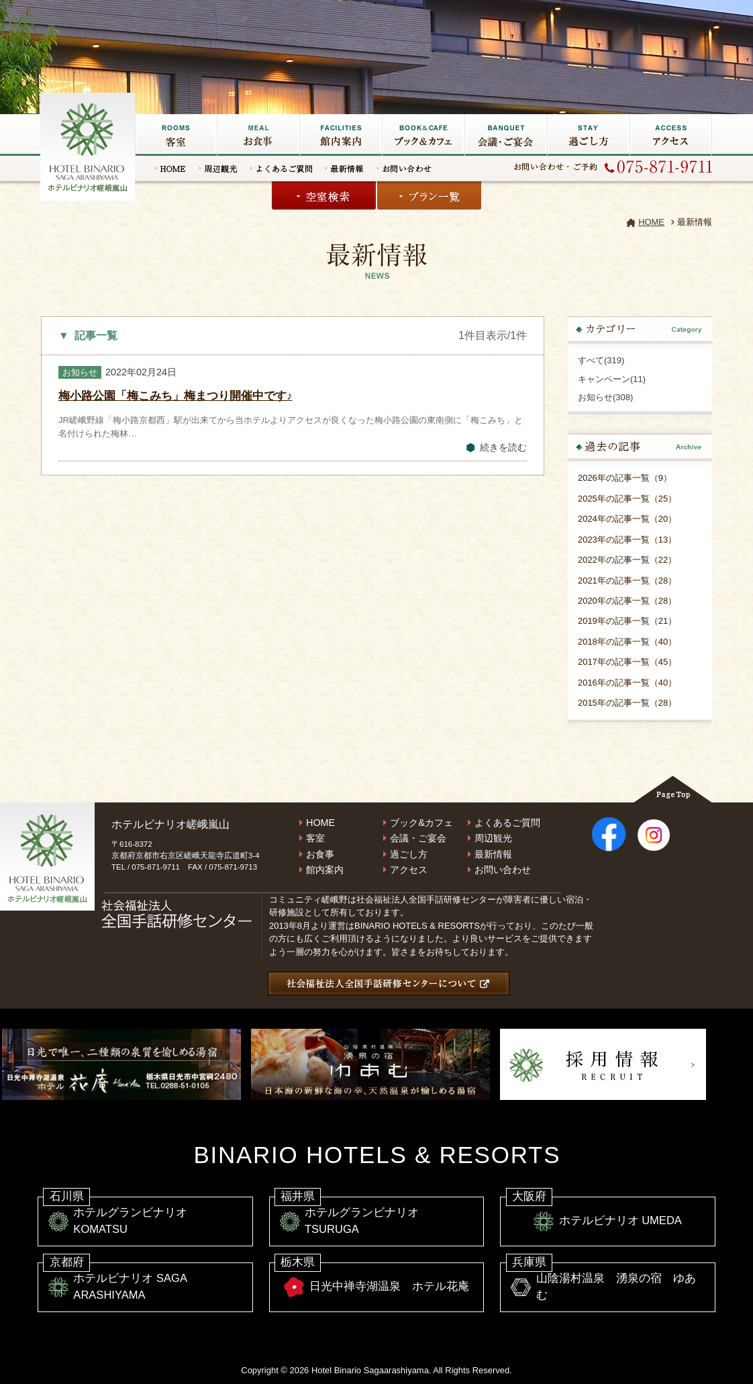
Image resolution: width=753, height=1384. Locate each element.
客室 (176, 135)
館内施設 (340, 135)
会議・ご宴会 (505, 135)
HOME (170, 168)
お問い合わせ (404, 168)
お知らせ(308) (605, 397)
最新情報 (344, 168)
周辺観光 (218, 168)
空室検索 (324, 195)
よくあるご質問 (281, 168)
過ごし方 (588, 135)
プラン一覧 (429, 195)
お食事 (258, 135)
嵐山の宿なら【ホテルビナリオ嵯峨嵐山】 (89, 145)
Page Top (673, 789)
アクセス (671, 135)
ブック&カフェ (423, 135)
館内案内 (325, 869)
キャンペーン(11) (612, 379)
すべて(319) (601, 360)
